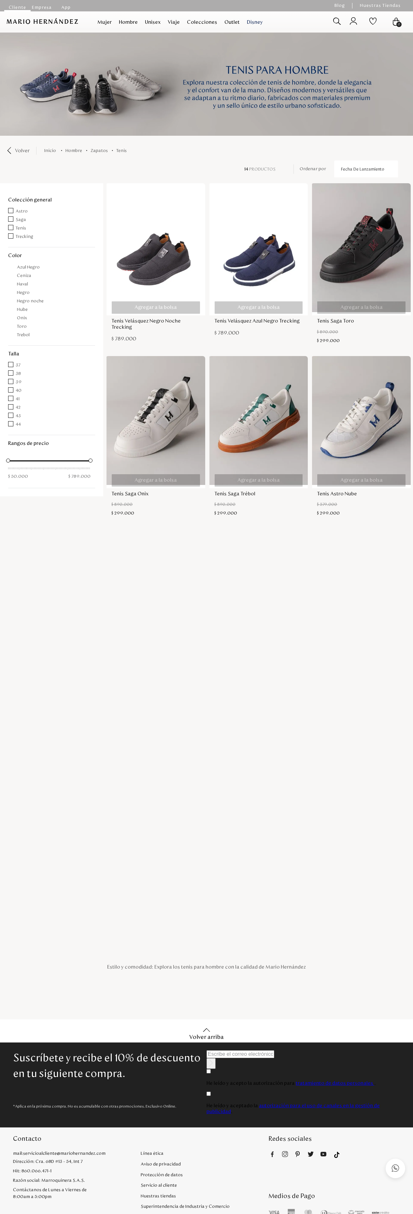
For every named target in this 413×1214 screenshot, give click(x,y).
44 (18, 424)
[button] (51, 200)
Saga (21, 219)
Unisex (153, 22)
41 (18, 399)
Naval (22, 284)
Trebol (23, 335)
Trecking (24, 236)
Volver (22, 150)
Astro (22, 211)
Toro (22, 326)
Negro (23, 292)
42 (18, 407)
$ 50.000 (18, 476)
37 (18, 365)
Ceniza (24, 275)
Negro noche (30, 301)
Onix (22, 318)
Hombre (128, 22)
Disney (255, 22)
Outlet (232, 22)
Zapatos (99, 150)
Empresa (42, 7)
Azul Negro (28, 267)
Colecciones (202, 22)
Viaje (174, 22)
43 (18, 416)
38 (18, 373)
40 (18, 390)
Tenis (121, 150)
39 (18, 382)
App (66, 7)
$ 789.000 (79, 476)
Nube (22, 309)
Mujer (104, 22)
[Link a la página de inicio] (51, 151)
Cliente (17, 7)
